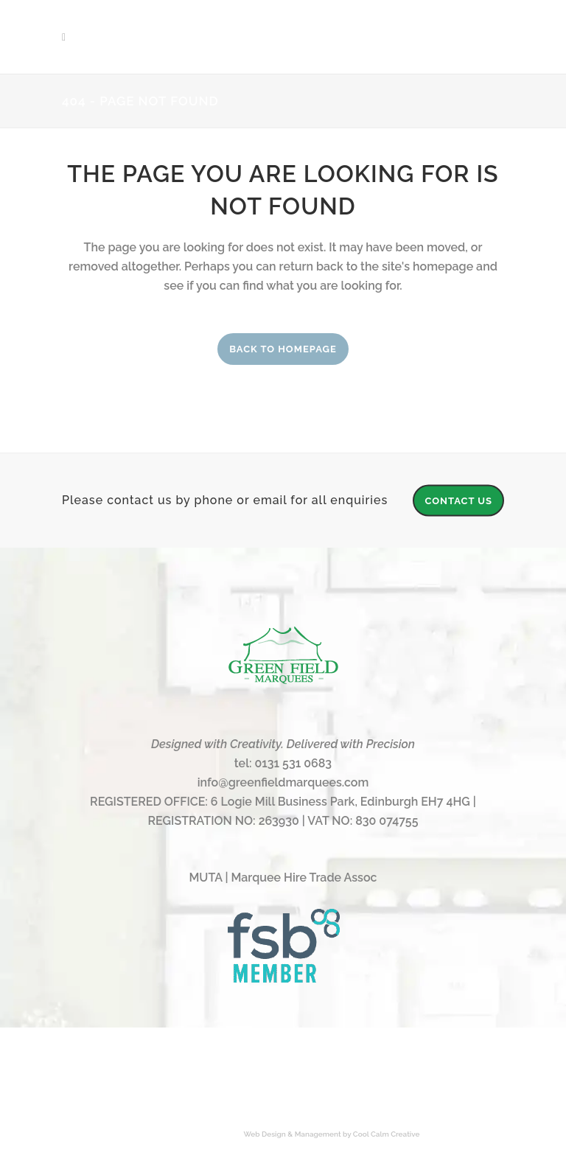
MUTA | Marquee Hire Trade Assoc (283, 878)
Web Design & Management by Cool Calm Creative (332, 1134)
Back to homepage (283, 349)
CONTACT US (458, 500)
